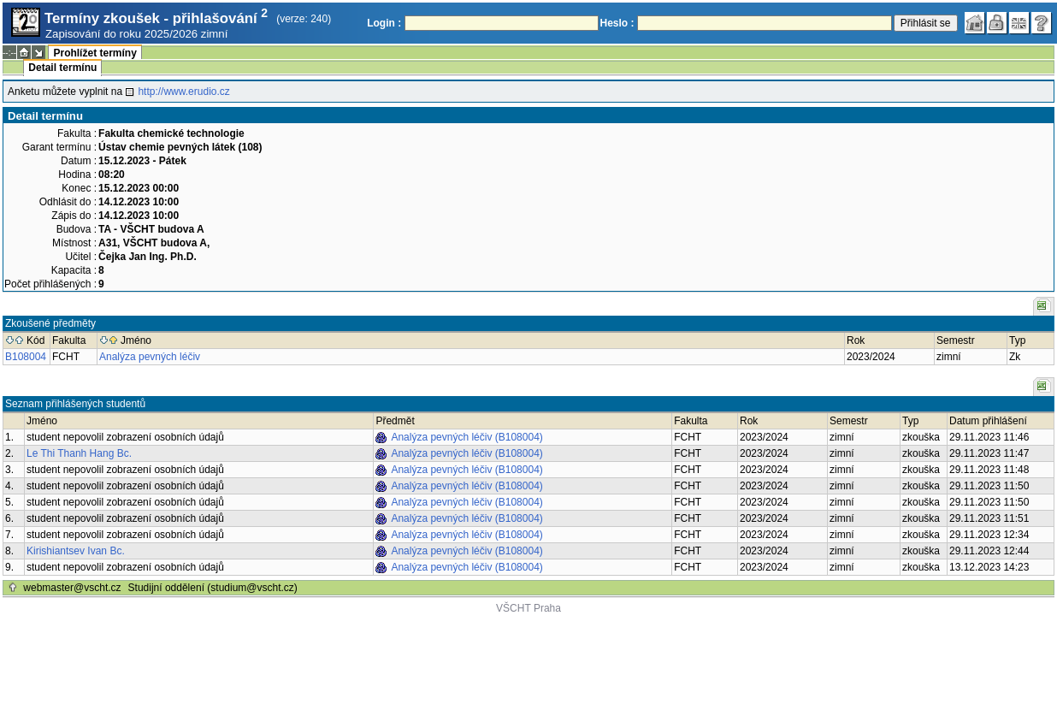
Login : (384, 23)
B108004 (25, 357)
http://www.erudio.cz (183, 92)
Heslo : (617, 23)
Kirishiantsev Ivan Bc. (76, 551)
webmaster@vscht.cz (72, 588)
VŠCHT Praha (528, 608)
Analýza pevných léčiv (149, 357)
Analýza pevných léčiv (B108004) (466, 437)
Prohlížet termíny (94, 53)
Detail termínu (62, 68)
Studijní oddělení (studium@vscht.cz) (213, 588)
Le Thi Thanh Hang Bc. (79, 453)
